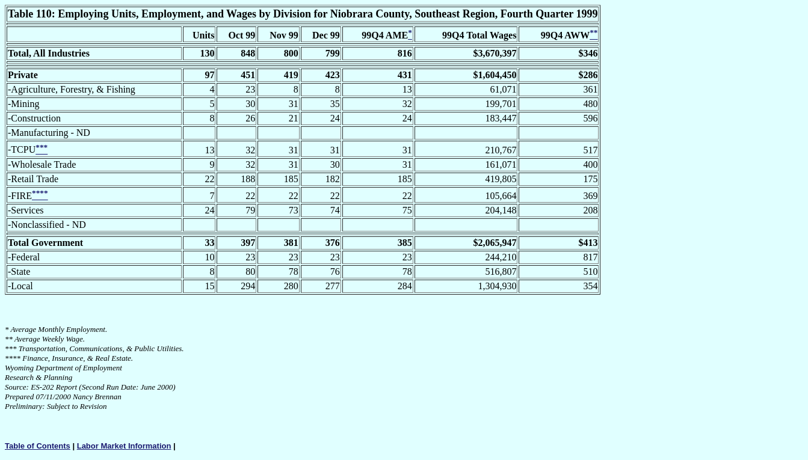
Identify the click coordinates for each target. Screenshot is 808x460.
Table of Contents (37, 445)
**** (12, 358)
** (9, 338)
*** (11, 348)
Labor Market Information (124, 445)
